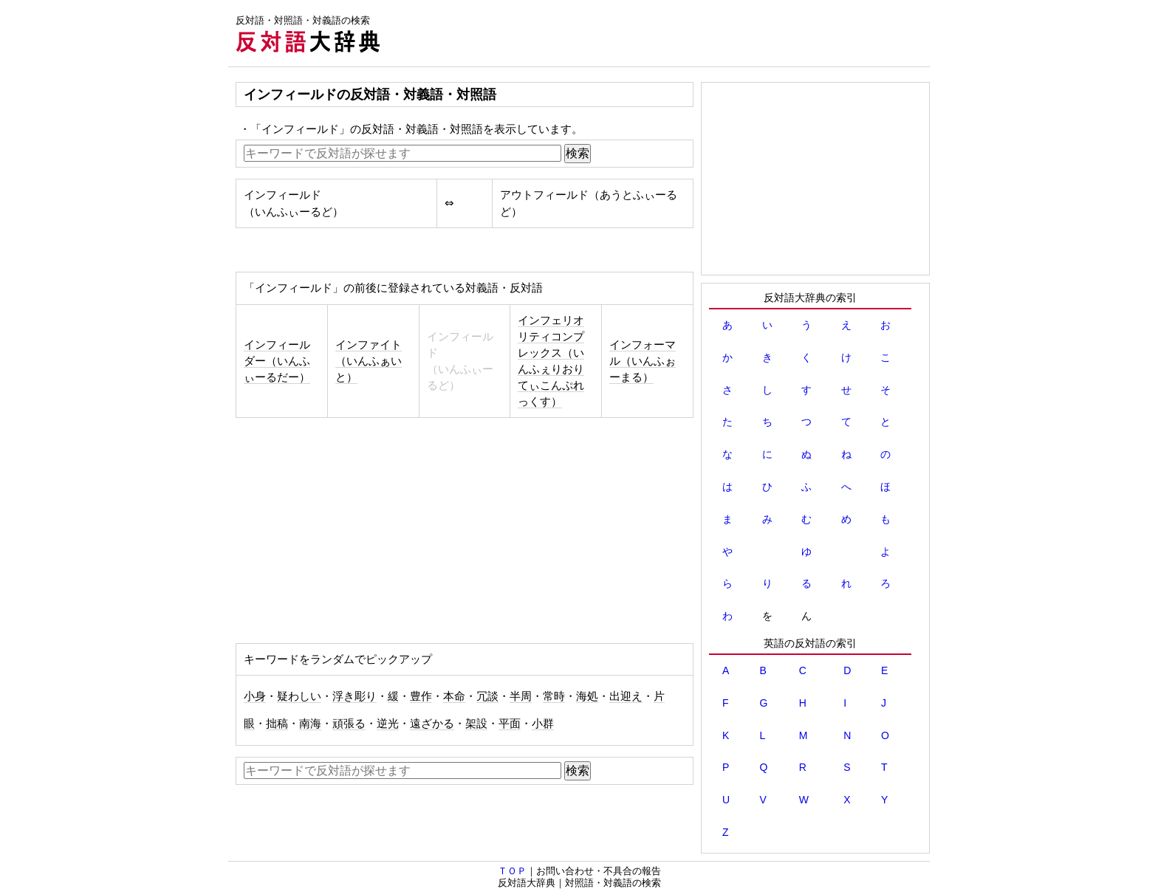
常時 (554, 696)
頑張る (349, 724)
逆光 (388, 724)
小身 (255, 696)
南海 (310, 724)
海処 (587, 696)
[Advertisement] (661, 33)
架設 (476, 724)
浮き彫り (354, 696)
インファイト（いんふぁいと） (368, 361)
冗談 (487, 696)
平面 (510, 724)
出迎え (626, 696)
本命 (454, 696)
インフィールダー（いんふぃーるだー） (277, 361)
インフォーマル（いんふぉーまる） (642, 361)
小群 (543, 724)
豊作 (421, 696)
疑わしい (299, 696)
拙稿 (277, 724)
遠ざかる (432, 724)
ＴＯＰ (512, 870)
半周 (521, 696)
